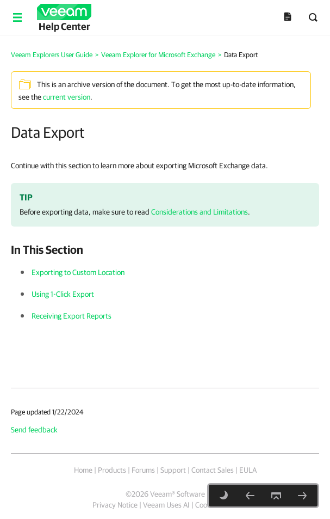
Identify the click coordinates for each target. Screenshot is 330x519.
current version (66, 97)
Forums (143, 470)
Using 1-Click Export (63, 294)
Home (83, 470)
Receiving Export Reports (71, 316)
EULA (248, 470)
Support (173, 470)
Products (112, 470)
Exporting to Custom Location (78, 272)
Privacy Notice (115, 504)
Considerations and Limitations (199, 211)
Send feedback (34, 429)
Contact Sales (212, 470)
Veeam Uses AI (166, 504)
